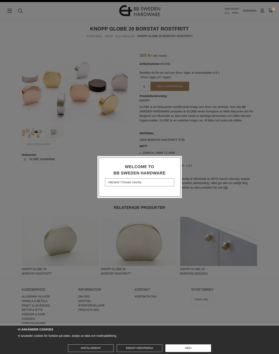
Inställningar (90, 348)
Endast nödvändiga (139, 348)
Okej (188, 348)
